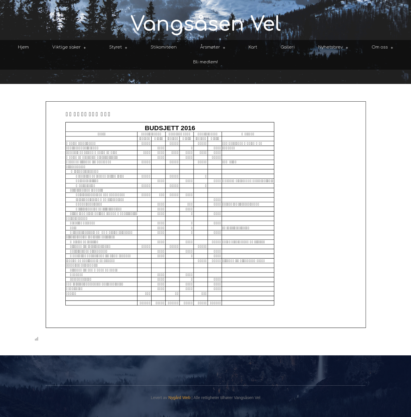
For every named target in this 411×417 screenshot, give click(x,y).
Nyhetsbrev (333, 48)
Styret (118, 48)
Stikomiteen (164, 47)
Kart (253, 47)
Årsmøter (212, 48)
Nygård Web (179, 397)
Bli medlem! (205, 62)
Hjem (23, 47)
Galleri (288, 47)
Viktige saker (69, 48)
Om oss (382, 48)
